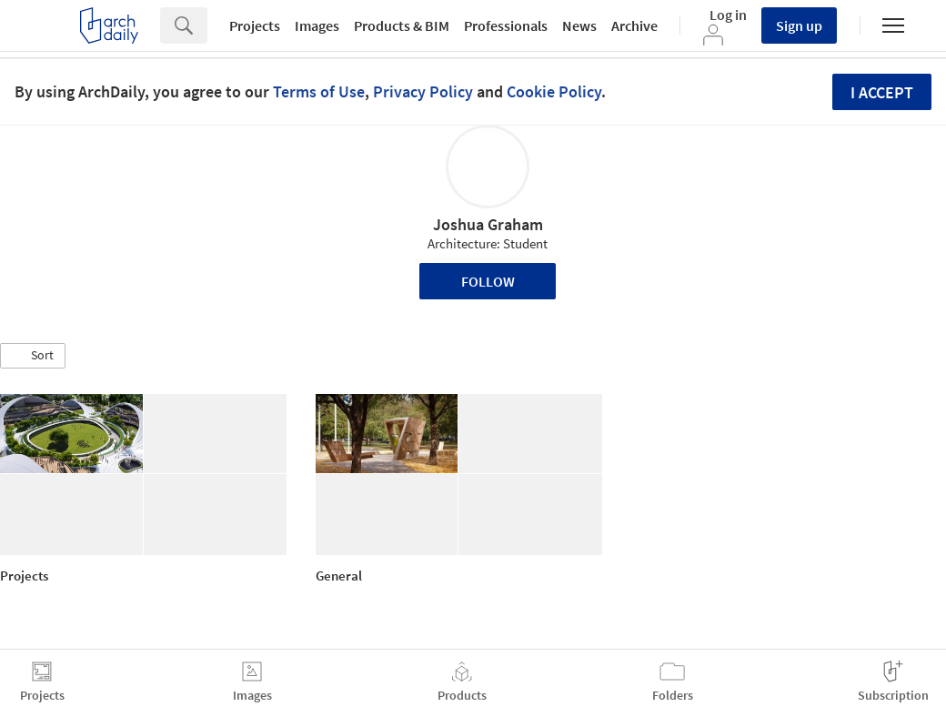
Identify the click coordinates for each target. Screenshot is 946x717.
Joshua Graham (488, 224)
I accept (881, 92)
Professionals (506, 25)
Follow (488, 281)
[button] (32, 356)
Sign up (799, 25)
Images (317, 25)
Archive (634, 25)
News (579, 25)
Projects (254, 25)
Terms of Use (319, 91)
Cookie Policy (554, 91)
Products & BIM (401, 25)
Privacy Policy (423, 91)
